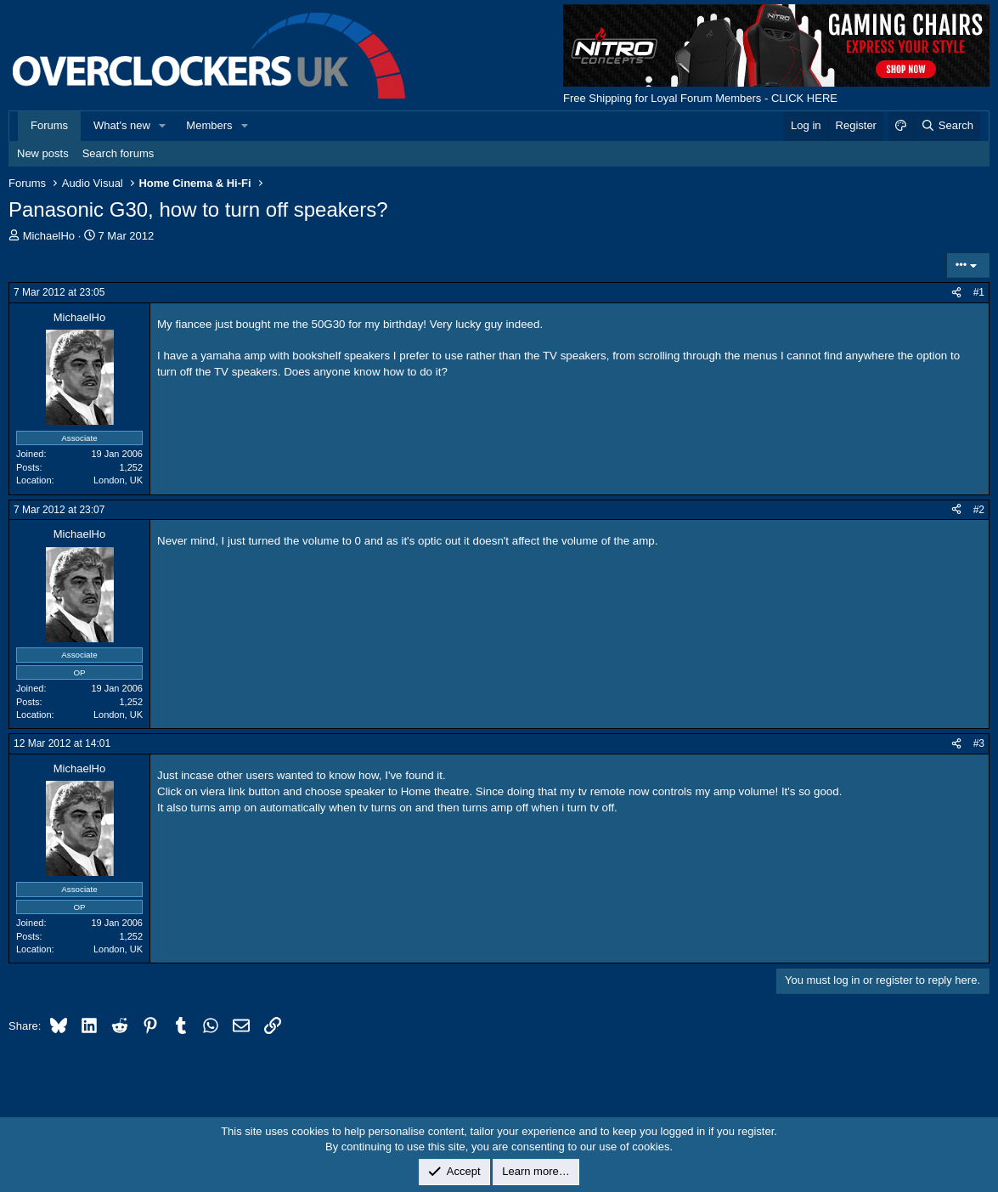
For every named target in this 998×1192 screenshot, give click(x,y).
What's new (121, 125)
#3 (978, 743)
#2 (978, 510)
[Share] (956, 292)
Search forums (118, 153)
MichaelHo (49, 235)
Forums (49, 125)
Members (209, 125)
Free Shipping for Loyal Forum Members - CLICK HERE (700, 98)
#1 (978, 292)
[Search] (946, 125)
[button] (163, 125)
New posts (43, 153)
